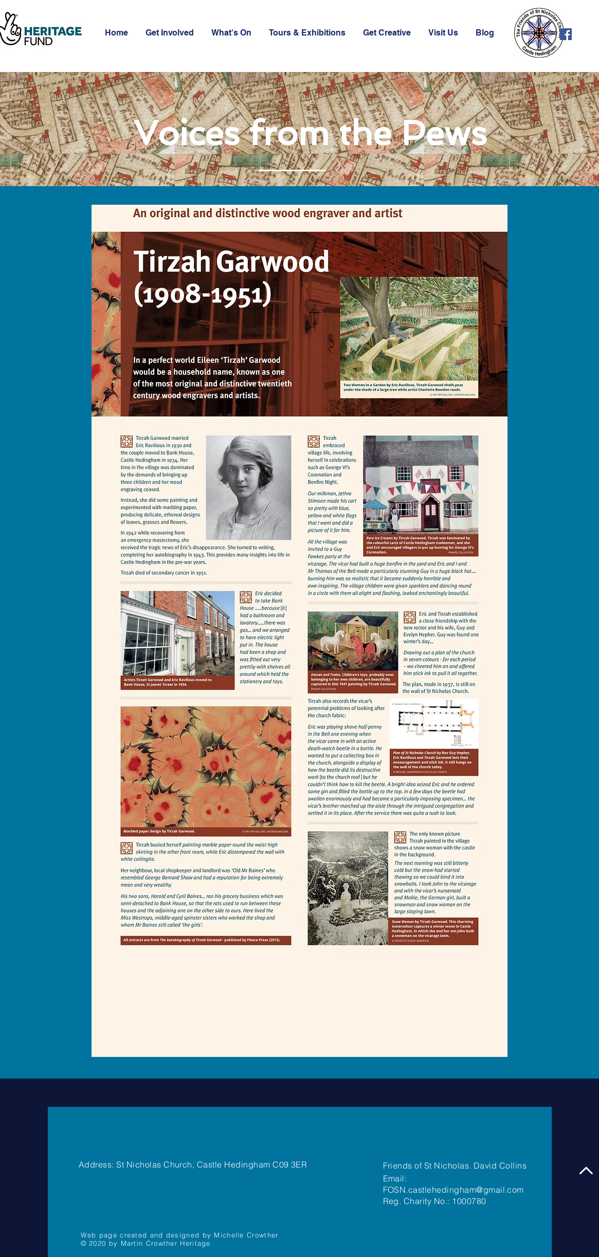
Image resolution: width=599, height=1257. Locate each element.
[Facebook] (566, 34)
